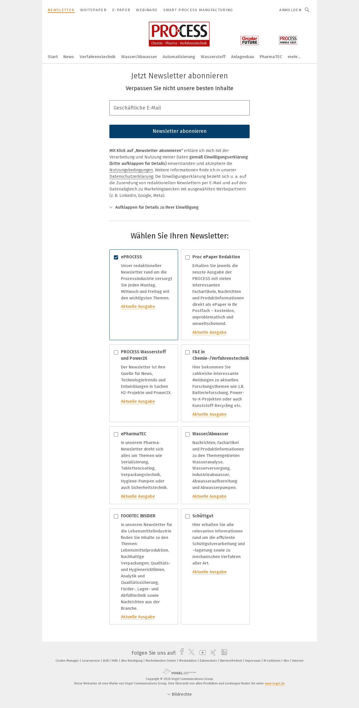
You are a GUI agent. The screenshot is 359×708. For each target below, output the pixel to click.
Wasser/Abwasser (139, 56)
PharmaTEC (271, 56)
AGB (106, 661)
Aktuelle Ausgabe (138, 306)
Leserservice (91, 661)
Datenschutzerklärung (131, 176)
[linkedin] (223, 653)
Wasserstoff (213, 56)
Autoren (297, 661)
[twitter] (190, 653)
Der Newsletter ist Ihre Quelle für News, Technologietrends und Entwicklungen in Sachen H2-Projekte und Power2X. (144, 377)
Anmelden (290, 10)
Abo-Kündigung (132, 661)
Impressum (253, 661)
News (68, 56)
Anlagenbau (242, 56)
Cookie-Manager (68, 661)
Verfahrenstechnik (98, 56)
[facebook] (180, 653)
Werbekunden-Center (161, 661)
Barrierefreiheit (231, 661)
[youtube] (201, 653)
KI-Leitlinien (272, 661)
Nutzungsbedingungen (131, 169)
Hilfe (115, 661)
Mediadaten (188, 661)
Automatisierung (179, 56)
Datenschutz (209, 661)
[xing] (212, 653)
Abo (287, 661)
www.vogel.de (275, 683)
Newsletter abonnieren (180, 131)
